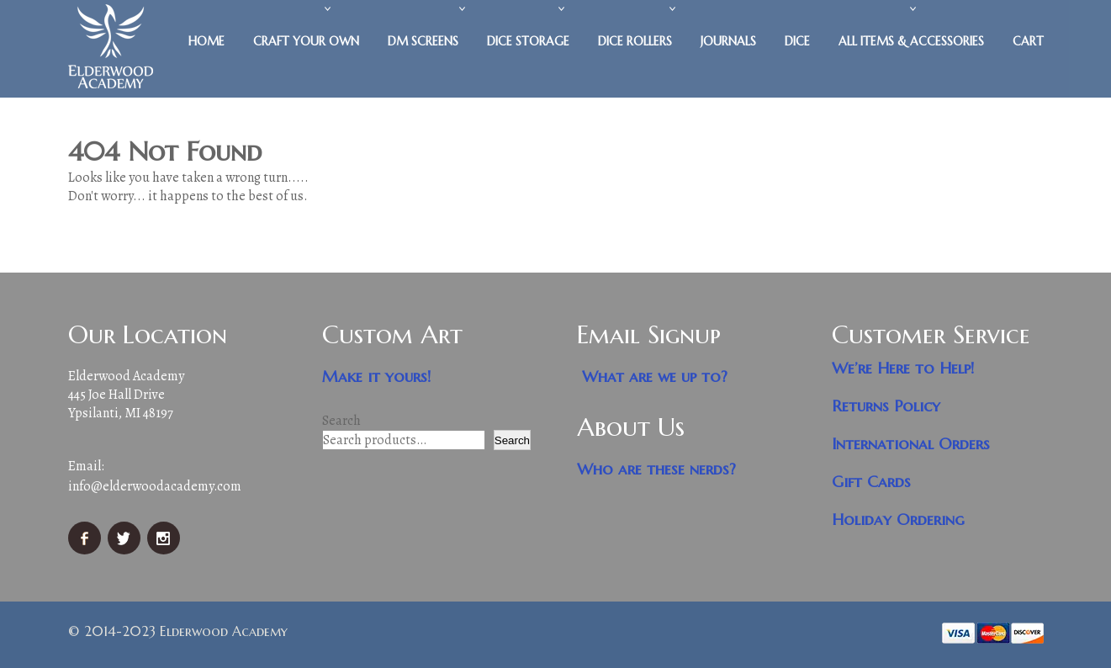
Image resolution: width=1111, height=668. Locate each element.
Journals (728, 41)
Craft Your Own (306, 41)
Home (206, 41)
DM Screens (423, 41)
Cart (1028, 41)
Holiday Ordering (898, 519)
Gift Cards (871, 481)
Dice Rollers (635, 41)
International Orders (911, 443)
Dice (797, 41)
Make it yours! (376, 376)
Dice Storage (528, 41)
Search (341, 420)
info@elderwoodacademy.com (154, 486)
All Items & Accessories (911, 41)
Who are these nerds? (656, 469)
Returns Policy (886, 406)
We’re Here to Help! (903, 368)
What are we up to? (654, 376)
